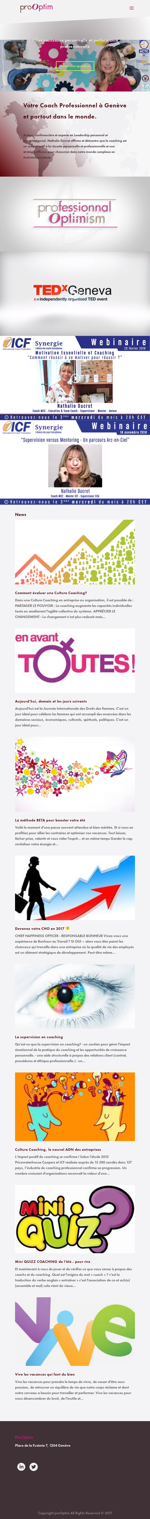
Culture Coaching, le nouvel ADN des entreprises (58, 1149)
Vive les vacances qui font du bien (45, 1374)
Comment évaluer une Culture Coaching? (51, 593)
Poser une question (75, 66)
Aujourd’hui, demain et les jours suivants (51, 701)
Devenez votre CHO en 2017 (42, 928)
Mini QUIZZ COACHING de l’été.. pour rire (52, 1261)
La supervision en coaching (39, 1037)
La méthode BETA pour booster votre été (50, 820)
